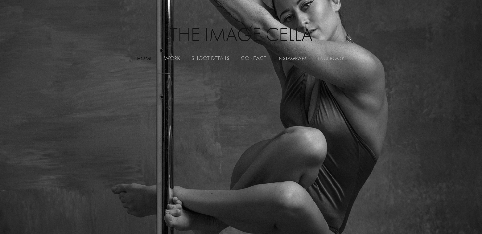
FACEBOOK (331, 58)
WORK (172, 58)
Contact (253, 58)
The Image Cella (241, 34)
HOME (145, 58)
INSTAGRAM (291, 58)
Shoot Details (210, 58)
